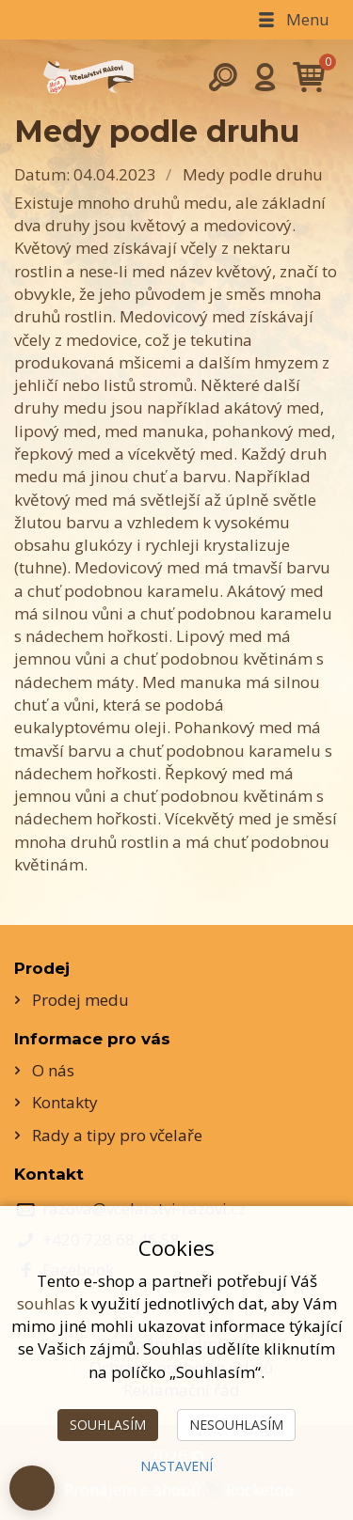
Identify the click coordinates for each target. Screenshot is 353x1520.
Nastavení (176, 1466)
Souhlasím (108, 1425)
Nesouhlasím (236, 1425)
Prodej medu (80, 1000)
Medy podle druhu (253, 174)
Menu (292, 19)
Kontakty (65, 1102)
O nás (53, 1070)
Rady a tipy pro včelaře (117, 1135)
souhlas (46, 1303)
